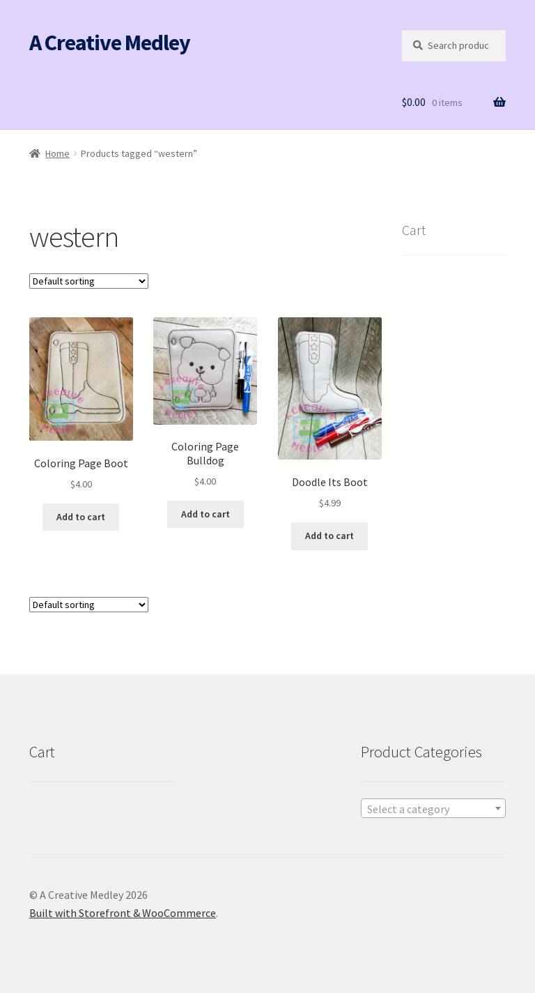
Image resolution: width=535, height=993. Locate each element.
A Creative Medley (109, 42)
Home (57, 153)
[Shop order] (88, 281)
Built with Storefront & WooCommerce (122, 913)
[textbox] (433, 809)
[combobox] (433, 808)
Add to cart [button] (80, 516)
